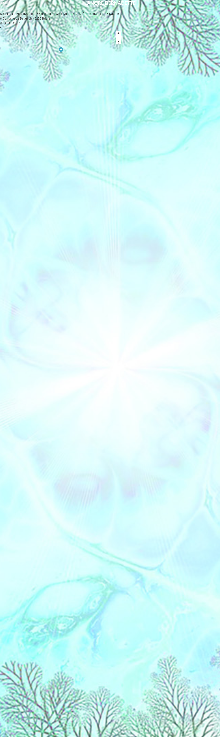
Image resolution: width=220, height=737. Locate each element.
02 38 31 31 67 (10, 23)
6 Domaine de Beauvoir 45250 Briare (25, 18)
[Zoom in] (118, 33)
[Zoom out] (118, 38)
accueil (5, 2)
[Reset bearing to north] (118, 42)
